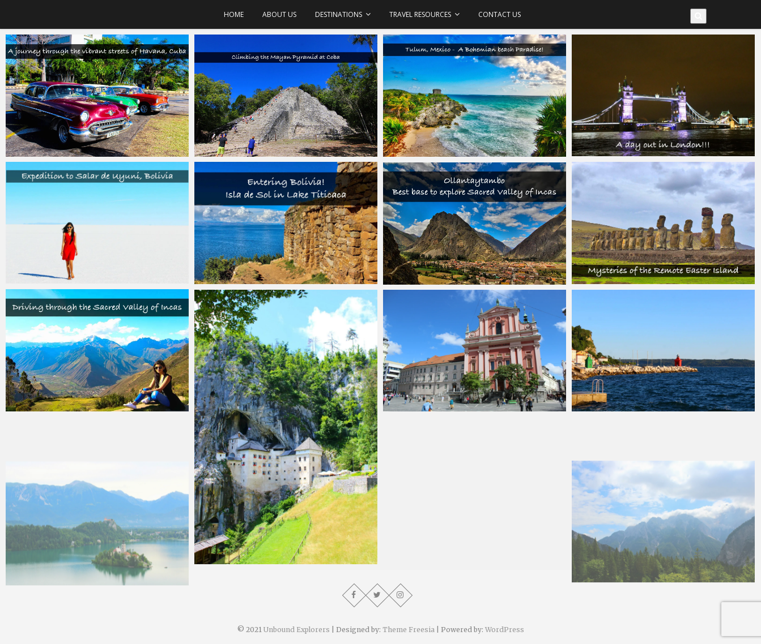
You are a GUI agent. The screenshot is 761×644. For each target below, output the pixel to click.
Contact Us (499, 14)
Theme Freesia (408, 629)
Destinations (338, 14)
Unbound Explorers (296, 629)
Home (234, 14)
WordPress (504, 629)
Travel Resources (420, 14)
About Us (279, 14)
